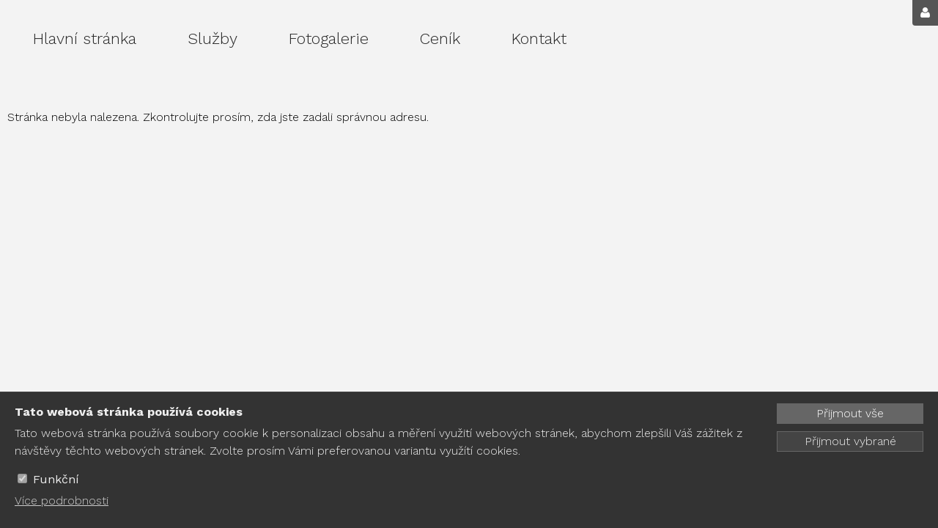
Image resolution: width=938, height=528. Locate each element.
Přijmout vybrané (850, 441)
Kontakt (539, 38)
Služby (212, 38)
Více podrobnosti (61, 500)
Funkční (56, 479)
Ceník (440, 38)
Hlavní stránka (84, 38)
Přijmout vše (850, 413)
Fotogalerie (329, 38)
